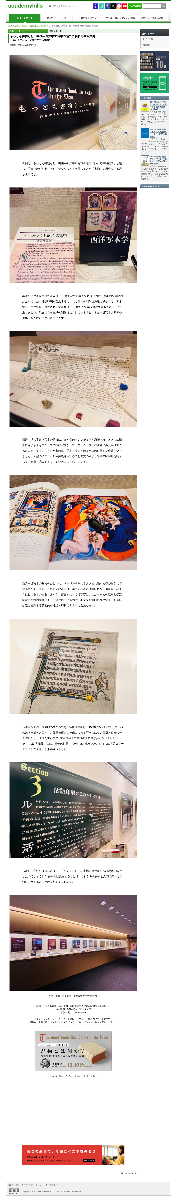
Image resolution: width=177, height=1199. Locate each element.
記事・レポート (25, 18)
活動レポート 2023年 (38, 26)
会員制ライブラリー (88, 18)
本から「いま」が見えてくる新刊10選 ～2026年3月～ (158, 106)
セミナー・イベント (57, 18)
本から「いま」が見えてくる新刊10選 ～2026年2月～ (158, 161)
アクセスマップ (69, 6)
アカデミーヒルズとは (152, 18)
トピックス (148, 39)
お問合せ (54, 6)
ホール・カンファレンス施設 (120, 18)
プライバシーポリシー (33, 1185)
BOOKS (146, 45)
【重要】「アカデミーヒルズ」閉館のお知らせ (158, 134)
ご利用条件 (53, 1185)
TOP (10, 26)
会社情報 (15, 1185)
